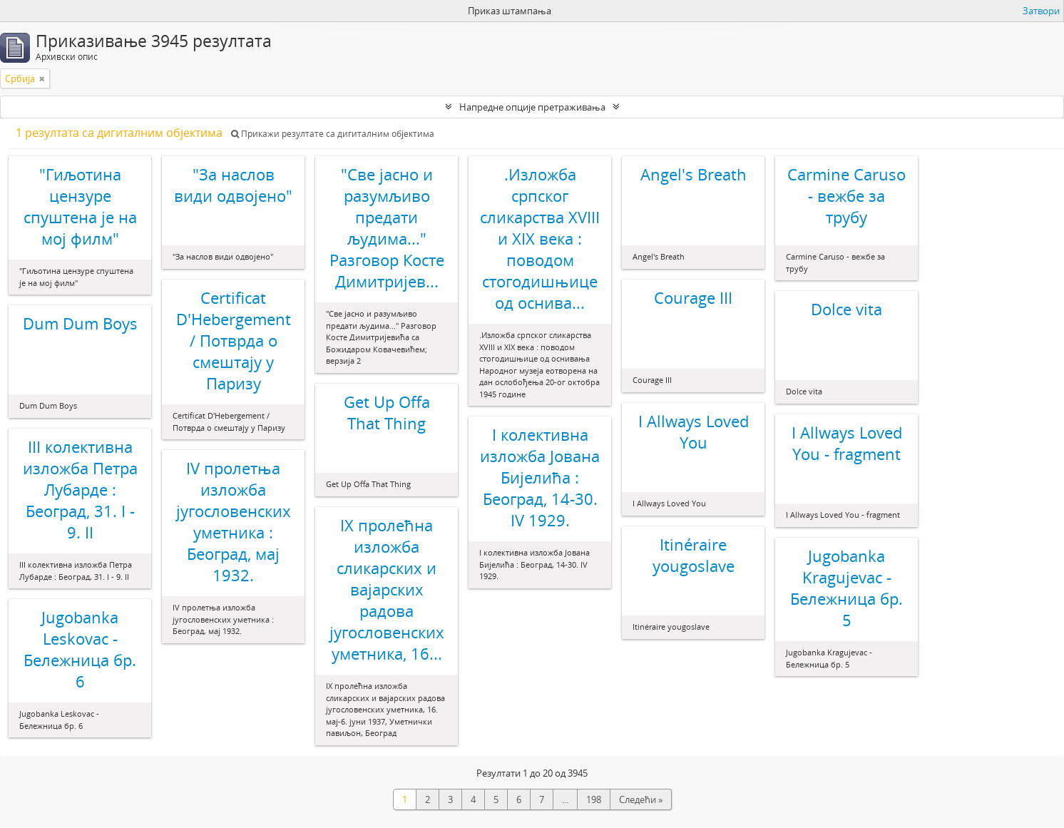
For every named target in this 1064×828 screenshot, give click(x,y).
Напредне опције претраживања (532, 107)
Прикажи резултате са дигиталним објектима (332, 134)
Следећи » (641, 799)
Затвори (1041, 10)
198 (593, 799)
